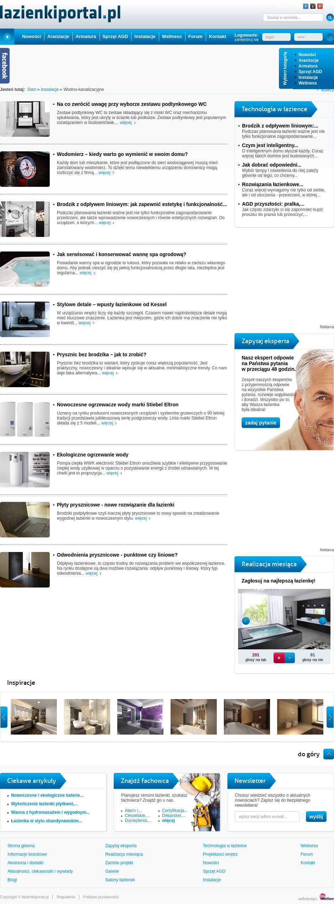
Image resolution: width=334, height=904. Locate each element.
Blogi (12, 879)
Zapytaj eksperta (121, 845)
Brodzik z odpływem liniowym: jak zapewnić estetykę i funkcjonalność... (142, 204)
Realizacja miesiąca (124, 854)
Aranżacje (308, 60)
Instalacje (308, 77)
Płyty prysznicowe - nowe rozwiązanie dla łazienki (115, 505)
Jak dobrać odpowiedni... (271, 165)
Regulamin (65, 897)
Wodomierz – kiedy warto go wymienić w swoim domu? (122, 154)
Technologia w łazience (225, 845)
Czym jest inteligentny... (270, 145)
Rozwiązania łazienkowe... (272, 184)
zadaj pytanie (260, 423)
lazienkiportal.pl (35, 897)
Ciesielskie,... (137, 815)
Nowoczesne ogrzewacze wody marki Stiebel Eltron (117, 404)
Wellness (307, 83)
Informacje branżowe (27, 854)
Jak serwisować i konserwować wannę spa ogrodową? (121, 254)
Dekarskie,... (174, 815)
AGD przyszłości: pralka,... (273, 204)
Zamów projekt (119, 862)
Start (7, 36)
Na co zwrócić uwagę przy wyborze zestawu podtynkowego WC (132, 104)
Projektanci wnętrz (220, 854)
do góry (309, 754)
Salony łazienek (120, 879)
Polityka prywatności (101, 897)
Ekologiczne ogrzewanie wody (92, 455)
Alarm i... (133, 810)
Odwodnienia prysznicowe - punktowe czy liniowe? (117, 555)
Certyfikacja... (175, 810)
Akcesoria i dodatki (25, 862)
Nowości (307, 54)
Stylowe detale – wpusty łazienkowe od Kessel (112, 304)
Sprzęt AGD (310, 71)
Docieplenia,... (138, 820)
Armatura (307, 66)
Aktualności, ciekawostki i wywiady (40, 871)
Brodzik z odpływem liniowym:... (280, 126)
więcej (125, 122)
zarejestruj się (247, 39)
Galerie (112, 871)
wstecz (327, 89)
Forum (195, 36)
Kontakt (217, 36)
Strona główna (21, 845)
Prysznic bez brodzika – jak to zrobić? (101, 354)
